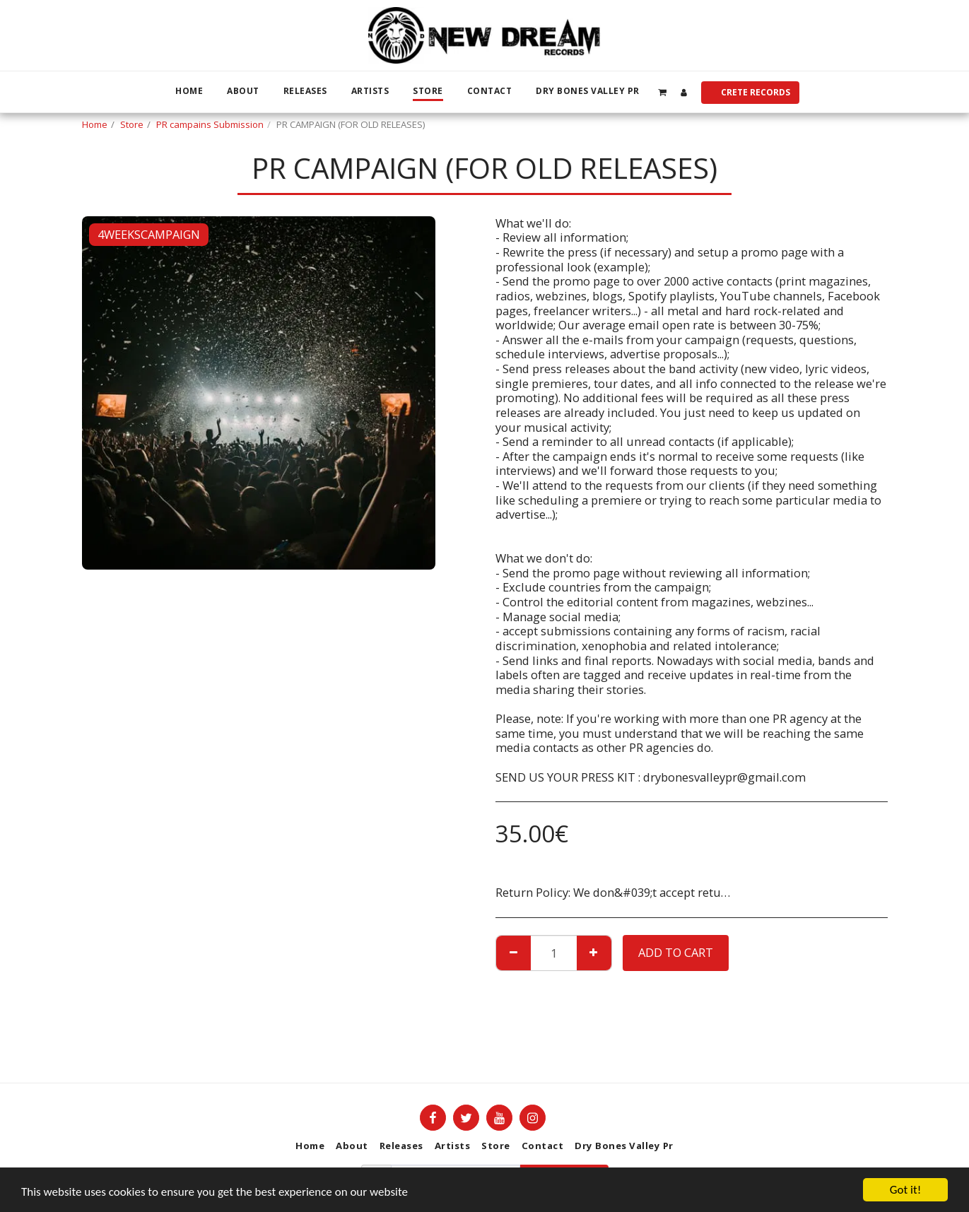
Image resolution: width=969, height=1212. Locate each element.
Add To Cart (675, 952)
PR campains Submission (210, 124)
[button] (662, 92)
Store (131, 124)
